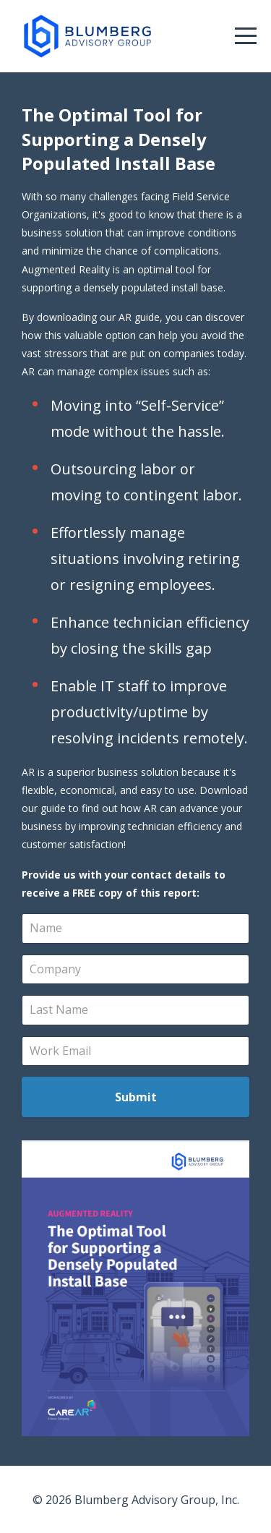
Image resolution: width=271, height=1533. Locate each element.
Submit (136, 1097)
